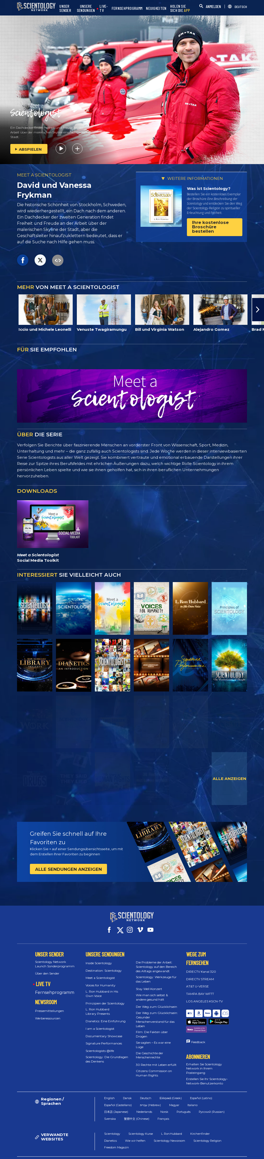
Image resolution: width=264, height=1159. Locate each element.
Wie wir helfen (135, 1128)
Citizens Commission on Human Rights (154, 1068)
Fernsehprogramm (54, 987)
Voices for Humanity (101, 981)
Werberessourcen (47, 1014)
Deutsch (145, 1085)
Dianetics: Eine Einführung (106, 1016)
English (109, 1085)
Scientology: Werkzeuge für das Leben (156, 974)
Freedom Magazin (116, 1135)
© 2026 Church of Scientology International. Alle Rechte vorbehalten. (58, 1150)
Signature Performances (104, 1039)
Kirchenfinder (200, 1121)
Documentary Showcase (104, 1031)
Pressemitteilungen (49, 1006)
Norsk (164, 1099)
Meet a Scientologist (100, 973)
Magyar (174, 1092)
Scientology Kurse (140, 1121)
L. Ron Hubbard (171, 1121)
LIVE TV (43, 979)
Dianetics (110, 1128)
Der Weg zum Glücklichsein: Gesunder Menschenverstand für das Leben (157, 1014)
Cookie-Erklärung (182, 1148)
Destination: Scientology (104, 966)
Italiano (192, 1092)
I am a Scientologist (100, 1024)
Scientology (112, 1121)
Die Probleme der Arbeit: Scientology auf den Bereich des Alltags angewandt (156, 962)
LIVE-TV (104, 8)
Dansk (127, 1085)
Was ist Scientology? (208, 188)
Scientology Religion (207, 1128)
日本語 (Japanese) (116, 1099)
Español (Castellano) (118, 1092)
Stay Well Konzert (149, 984)
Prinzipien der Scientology (105, 999)
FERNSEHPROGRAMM (127, 8)
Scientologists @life (100, 1046)
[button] (258, 309)
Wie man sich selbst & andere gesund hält (152, 992)
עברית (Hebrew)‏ (150, 1092)
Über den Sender (47, 969)
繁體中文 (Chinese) (136, 1106)
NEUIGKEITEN (156, 8)
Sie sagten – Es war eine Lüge (153, 1040)
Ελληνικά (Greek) (171, 1085)
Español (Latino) (201, 1085)
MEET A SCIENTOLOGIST (44, 175)
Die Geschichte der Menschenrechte (149, 1050)
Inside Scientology (99, 958)
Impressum (181, 1152)
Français (163, 1106)
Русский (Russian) (212, 1099)
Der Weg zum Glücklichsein (156, 1002)
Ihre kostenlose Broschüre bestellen (210, 227)
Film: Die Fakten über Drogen (152, 1029)
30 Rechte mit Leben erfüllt (156, 1060)
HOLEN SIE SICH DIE (180, 8)
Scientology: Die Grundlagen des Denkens (107, 1054)
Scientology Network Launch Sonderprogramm (55, 959)
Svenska (110, 1106)
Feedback (198, 1024)
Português (184, 1099)
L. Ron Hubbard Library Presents (98, 1007)
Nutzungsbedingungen (142, 1148)
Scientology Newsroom (169, 1128)
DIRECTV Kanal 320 (201, 967)
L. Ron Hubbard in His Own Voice (102, 989)
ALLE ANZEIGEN (229, 778)
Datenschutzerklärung (221, 1148)
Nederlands (144, 1099)
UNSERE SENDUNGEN (86, 8)
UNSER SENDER (65, 8)
